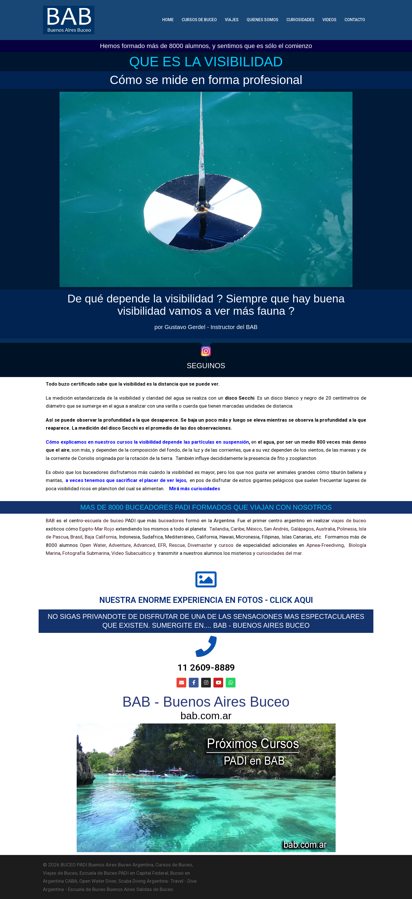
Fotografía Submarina (85, 553)
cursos (226, 545)
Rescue (177, 545)
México (254, 529)
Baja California (100, 537)
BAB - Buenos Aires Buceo (206, 701)
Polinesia (346, 529)
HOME (168, 19)
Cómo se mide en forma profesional (206, 80)
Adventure (120, 545)
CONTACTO (354, 19)
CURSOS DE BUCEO (199, 19)
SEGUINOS (206, 366)
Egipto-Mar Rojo (96, 529)
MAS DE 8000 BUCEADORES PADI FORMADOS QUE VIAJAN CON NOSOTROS (206, 507)
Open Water (93, 545)
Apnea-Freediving (325, 545)
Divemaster (200, 545)
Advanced (144, 545)
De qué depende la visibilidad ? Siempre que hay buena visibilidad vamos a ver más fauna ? (206, 304)
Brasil (76, 537)
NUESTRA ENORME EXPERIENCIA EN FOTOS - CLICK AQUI (206, 600)
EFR (162, 545)
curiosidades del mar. (279, 553)
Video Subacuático (131, 553)
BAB (50, 520)
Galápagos (302, 529)
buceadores (171, 520)
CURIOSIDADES (300, 19)
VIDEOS (329, 19)
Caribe (237, 529)
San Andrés (276, 529)
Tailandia (219, 529)
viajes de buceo (348, 520)
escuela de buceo (104, 520)
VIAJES (232, 19)
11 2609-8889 (206, 667)
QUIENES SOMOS (262, 19)
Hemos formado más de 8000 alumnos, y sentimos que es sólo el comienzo (206, 45)
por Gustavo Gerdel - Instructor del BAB (206, 327)
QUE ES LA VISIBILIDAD (206, 61)
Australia (325, 529)
